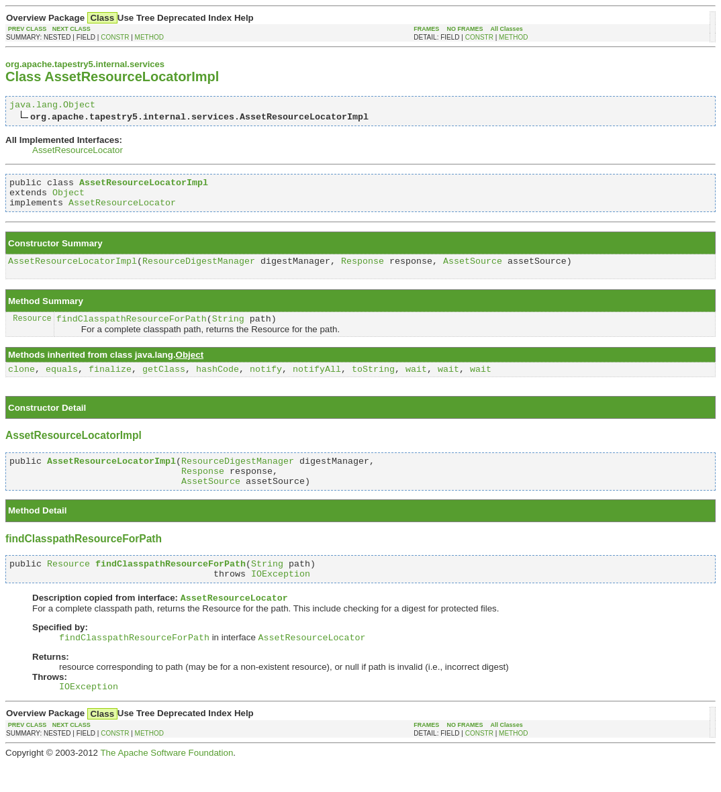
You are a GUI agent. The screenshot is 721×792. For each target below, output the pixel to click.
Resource (32, 330)
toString (373, 383)
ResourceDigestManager (198, 270)
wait (416, 383)
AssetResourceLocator (77, 152)
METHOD (149, 37)
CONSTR (115, 37)
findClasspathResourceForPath (131, 330)
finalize (110, 383)
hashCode (217, 383)
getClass (163, 383)
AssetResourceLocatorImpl (72, 270)
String (228, 330)
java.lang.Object (52, 106)
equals (62, 383)
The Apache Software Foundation (166, 782)
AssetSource (472, 270)
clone (21, 383)
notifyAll (317, 383)
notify (266, 383)
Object (68, 198)
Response (362, 270)
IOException (280, 597)
